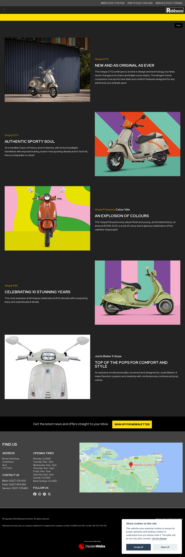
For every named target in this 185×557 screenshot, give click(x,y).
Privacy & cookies (176, 519)
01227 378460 (20, 488)
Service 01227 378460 (169, 3)
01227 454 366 (17, 484)
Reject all (165, 547)
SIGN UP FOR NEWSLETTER (132, 424)
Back (178, 25)
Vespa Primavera (105, 209)
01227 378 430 (17, 480)
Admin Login (161, 519)
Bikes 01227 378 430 (113, 3)
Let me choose (159, 538)
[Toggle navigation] (4, 10)
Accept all (138, 547)
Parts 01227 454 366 (140, 3)
